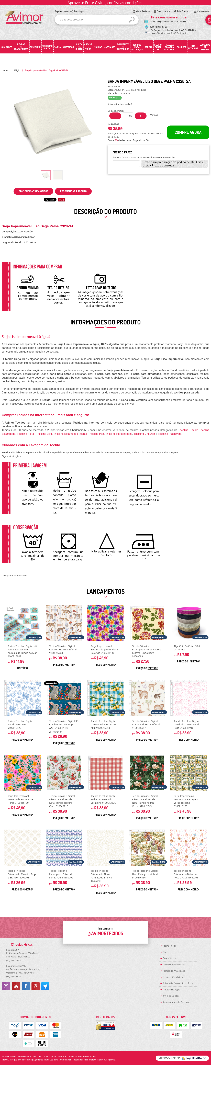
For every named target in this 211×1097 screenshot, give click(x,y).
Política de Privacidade (174, 970)
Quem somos (163, 11)
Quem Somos (169, 958)
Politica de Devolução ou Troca (178, 983)
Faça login (79, 11)
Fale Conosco (183, 11)
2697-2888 (13, 960)
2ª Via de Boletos (171, 995)
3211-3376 (13, 976)
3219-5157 (158, 27)
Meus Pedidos (143, 11)
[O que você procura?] (131, 19)
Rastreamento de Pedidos (176, 1002)
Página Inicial (169, 945)
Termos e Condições (173, 977)
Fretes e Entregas (171, 989)
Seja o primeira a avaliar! (120, 104)
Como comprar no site (174, 964)
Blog (165, 952)
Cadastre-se (203, 11)
